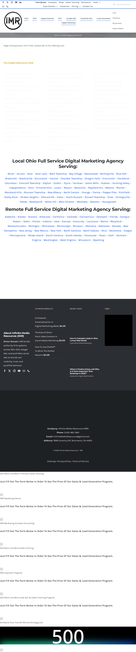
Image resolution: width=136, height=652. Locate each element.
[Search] (114, 4)
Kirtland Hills (44, 187)
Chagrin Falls (92, 178)
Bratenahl (11, 178)
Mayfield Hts (95, 187)
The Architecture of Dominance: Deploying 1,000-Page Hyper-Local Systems (67, 128)
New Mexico (41, 230)
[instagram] (12, 2)
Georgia (124, 216)
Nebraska (104, 226)
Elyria (67, 183)
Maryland (115, 221)
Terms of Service (80, 461)
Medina (109, 187)
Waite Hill (50, 201)
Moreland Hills (13, 192)
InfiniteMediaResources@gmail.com (72, 436)
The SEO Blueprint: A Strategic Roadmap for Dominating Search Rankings (111, 107)
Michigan (34, 226)
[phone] (7, 6)
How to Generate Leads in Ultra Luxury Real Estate (84, 339)
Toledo (23, 201)
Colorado (72, 216)
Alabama (10, 216)
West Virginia (68, 240)
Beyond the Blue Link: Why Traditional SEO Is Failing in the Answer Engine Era (21, 77)
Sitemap (51, 461)
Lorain (57, 187)
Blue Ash (121, 173)
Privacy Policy (64, 461)
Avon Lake (41, 173)
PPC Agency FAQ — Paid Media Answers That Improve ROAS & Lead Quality (65, 102)
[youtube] (16, 2)
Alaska (22, 216)
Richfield (124, 192)
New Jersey (25, 230)
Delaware (101, 216)
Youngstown (109, 201)
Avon (30, 173)
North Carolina (72, 230)
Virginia (36, 240)
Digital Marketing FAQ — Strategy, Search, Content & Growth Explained (22, 90)
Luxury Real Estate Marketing (80, 343)
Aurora (21, 173)
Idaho (26, 221)
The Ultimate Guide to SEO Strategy (112, 120)
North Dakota (91, 230)
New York (56, 230)
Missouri (78, 226)
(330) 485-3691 (71, 432)
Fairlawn (78, 183)
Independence (17, 187)
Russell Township (95, 197)
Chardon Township (71, 178)
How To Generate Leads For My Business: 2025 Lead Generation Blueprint (66, 77)
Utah (111, 235)
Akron (11, 173)
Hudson (105, 183)
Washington (51, 240)
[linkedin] (20, 2)
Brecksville (25, 178)
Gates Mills (91, 183)
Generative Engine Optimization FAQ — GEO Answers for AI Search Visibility (22, 102)
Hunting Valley (120, 183)
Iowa (56, 221)
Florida (114, 216)
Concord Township (29, 183)
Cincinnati (109, 178)
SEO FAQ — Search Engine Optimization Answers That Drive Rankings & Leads (66, 115)
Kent (31, 187)
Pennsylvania (18, 235)
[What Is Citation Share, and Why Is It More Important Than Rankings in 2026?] (85, 356)
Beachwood (91, 173)
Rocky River (11, 197)
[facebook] (3, 2)
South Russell (74, 197)
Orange (86, 192)
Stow (110, 197)
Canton (54, 178)
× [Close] (1, 495)
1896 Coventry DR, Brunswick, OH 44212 (73, 440)
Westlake (82, 201)
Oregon (128, 230)
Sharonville (47, 197)
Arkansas (44, 216)
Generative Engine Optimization (81, 376)
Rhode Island (35, 235)
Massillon (80, 187)
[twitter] (7, 2)
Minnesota (48, 226)
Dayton (47, 183)
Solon (60, 197)
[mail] (3, 6)
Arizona (32, 216)
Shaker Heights (29, 197)
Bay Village (75, 173)
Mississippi (63, 226)
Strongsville (123, 197)
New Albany (54, 192)
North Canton (71, 192)
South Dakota (74, 235)
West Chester (66, 201)
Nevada (116, 226)
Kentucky (78, 221)
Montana (91, 226)
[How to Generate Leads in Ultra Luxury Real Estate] (85, 325)
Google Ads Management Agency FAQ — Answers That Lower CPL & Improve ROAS (22, 124)
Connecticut (87, 216)
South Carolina (54, 235)
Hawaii (17, 221)
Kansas (66, 221)
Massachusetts (17, 226)
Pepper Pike (110, 192)
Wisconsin (84, 240)
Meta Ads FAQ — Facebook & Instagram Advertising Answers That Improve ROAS (65, 90)
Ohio (104, 230)
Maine (104, 221)
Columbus (11, 183)
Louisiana (92, 221)
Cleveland (123, 178)
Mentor (120, 187)
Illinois (36, 221)
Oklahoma (115, 230)
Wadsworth (35, 201)
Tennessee (90, 235)
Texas (102, 235)
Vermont (121, 235)
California (58, 216)
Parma (96, 192)
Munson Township (34, 192)
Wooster (95, 201)
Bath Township (58, 173)
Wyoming (98, 240)
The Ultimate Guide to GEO (108, 115)
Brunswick (41, 178)
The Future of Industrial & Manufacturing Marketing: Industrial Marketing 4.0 (108, 86)
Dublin (57, 183)
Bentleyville (107, 173)
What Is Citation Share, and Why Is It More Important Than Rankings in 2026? (84, 371)
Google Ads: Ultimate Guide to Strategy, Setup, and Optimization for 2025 (22, 136)
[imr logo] (13, 12)
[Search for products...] (123, 4)
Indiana (47, 221)
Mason (68, 187)
